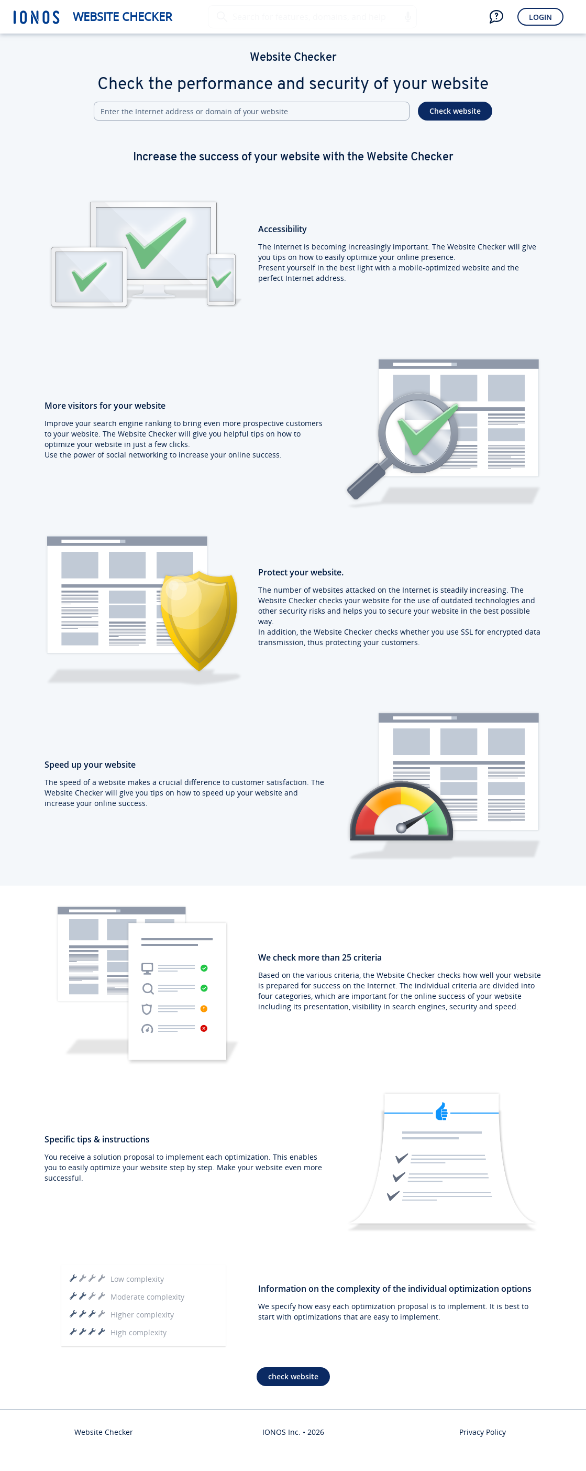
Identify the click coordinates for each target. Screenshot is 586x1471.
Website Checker (122, 16)
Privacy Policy (482, 1432)
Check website (455, 111)
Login (540, 17)
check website (293, 1376)
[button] (407, 16)
